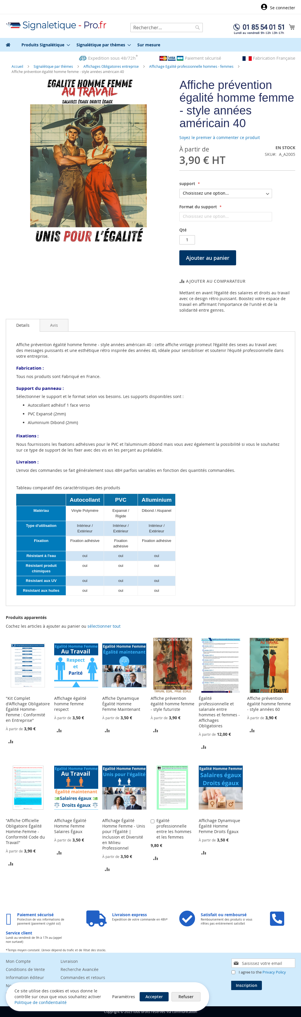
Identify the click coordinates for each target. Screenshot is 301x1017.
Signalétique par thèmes (54, 66)
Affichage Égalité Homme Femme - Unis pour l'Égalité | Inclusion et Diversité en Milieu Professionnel (123, 834)
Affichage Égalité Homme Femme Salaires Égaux (70, 826)
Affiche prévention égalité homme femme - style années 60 (269, 703)
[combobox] (166, 27)
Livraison (69, 961)
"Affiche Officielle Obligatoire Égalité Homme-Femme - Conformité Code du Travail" (25, 831)
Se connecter (282, 7)
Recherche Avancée (79, 969)
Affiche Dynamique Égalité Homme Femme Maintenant (121, 703)
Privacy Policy (274, 972)
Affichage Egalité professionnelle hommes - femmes (191, 66)
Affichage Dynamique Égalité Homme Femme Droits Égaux (219, 826)
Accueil (18, 66)
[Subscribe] (246, 985)
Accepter (153, 996)
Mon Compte (18, 961)
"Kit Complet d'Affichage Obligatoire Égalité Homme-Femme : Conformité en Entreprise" (28, 709)
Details (23, 325)
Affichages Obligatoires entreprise (111, 66)
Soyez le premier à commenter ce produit (219, 137)
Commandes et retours (83, 977)
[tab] (23, 325)
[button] (11, 741)
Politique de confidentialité (40, 1002)
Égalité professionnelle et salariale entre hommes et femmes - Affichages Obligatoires (219, 711)
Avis (54, 325)
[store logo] (56, 26)
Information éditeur (25, 977)
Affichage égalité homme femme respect (70, 703)
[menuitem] (44, 45)
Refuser (185, 996)
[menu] (150, 45)
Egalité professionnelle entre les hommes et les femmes (173, 829)
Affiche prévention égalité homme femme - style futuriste (172, 703)
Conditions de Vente (25, 969)
